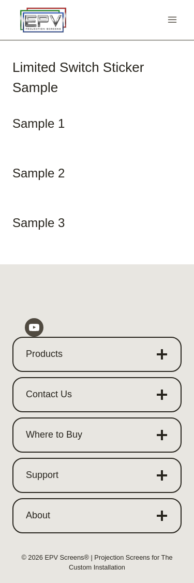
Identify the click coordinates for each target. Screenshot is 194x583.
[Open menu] (172, 20)
